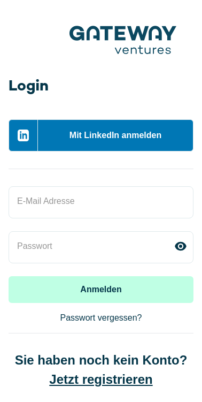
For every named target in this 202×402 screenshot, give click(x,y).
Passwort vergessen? (101, 317)
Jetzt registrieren (100, 379)
